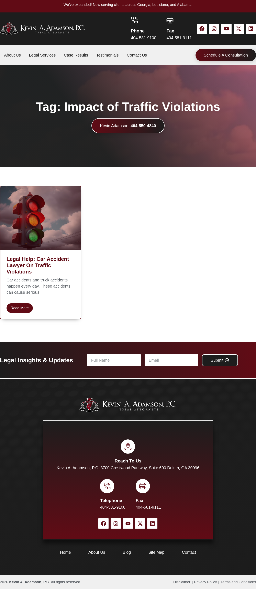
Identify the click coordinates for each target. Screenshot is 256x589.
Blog (127, 552)
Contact (189, 552)
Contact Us (137, 55)
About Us (12, 55)
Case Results (76, 55)
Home (65, 552)
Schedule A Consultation (226, 55)
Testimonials (107, 55)
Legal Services (42, 55)
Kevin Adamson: (128, 125)
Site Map (156, 552)
